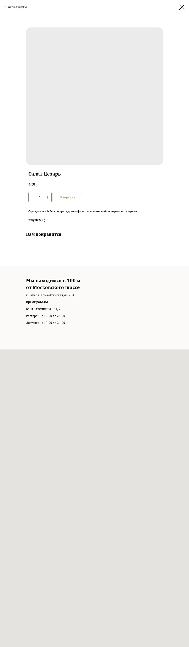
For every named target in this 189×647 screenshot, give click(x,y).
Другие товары (17, 6)
